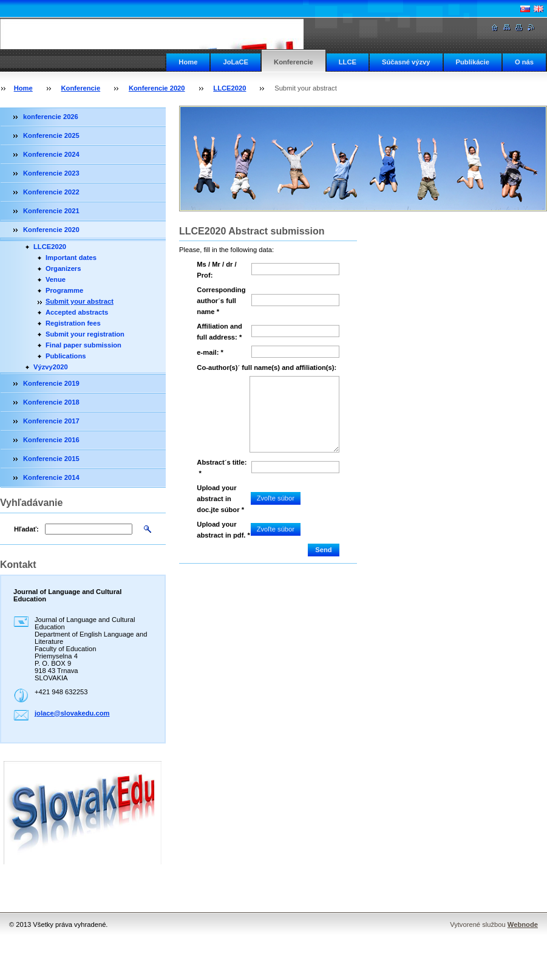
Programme (64, 290)
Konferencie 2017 (51, 421)
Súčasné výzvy (406, 62)
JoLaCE (235, 62)
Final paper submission (83, 345)
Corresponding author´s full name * (221, 300)
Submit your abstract (80, 301)
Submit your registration (85, 334)
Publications (66, 356)
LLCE (347, 62)
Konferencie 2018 (51, 402)
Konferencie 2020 (157, 88)
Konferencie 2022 (51, 192)
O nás (524, 62)
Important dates (71, 257)
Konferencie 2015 (51, 458)
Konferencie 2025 (51, 135)
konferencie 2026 (50, 116)
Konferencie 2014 (51, 477)
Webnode (523, 924)
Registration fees (73, 323)
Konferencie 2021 (51, 210)
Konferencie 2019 (51, 383)
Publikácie (472, 62)
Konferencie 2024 (51, 154)
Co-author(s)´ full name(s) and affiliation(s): (266, 367)
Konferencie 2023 (51, 173)
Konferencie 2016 (51, 439)
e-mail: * (210, 352)
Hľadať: (26, 529)
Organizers (63, 268)
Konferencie (293, 62)
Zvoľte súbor (275, 498)
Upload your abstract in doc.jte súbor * (220, 498)
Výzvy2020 (50, 367)
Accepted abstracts (77, 312)
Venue (56, 279)
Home (187, 62)
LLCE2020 (229, 88)
